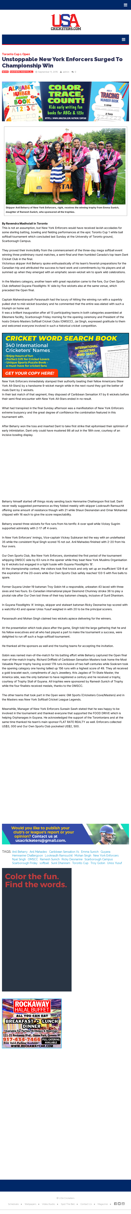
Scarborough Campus (98, 859)
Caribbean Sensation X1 (64, 851)
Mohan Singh (83, 855)
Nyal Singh (19, 859)
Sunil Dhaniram (60, 863)
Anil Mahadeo (38, 851)
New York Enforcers (106, 855)
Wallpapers (30, 1204)
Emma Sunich (90, 851)
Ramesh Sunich (50, 859)
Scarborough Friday (25, 863)
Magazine (103, 1204)
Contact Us (86, 1204)
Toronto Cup (80, 863)
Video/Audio (48, 1204)
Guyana (105, 851)
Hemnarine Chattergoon (27, 855)
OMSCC (33, 859)
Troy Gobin (97, 863)
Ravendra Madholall (21, 72)
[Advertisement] (65, 470)
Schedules (13, 1204)
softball (44, 863)
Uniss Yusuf (114, 863)
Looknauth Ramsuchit (59, 855)
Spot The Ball (68, 1204)
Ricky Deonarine (72, 859)
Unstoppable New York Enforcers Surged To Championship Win (62, 62)
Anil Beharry (20, 851)
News (5, 72)
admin (66, 71)
